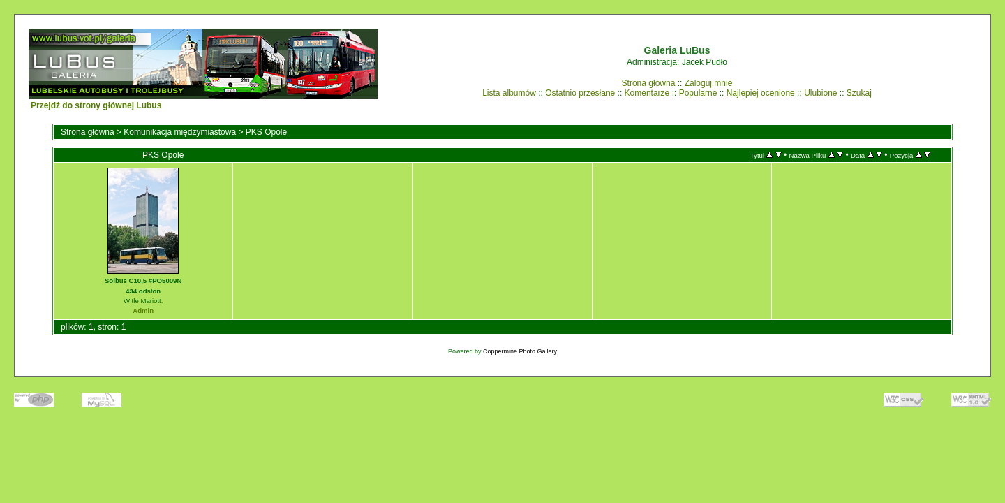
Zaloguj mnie (709, 83)
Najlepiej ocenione (761, 93)
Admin (143, 310)
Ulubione (820, 93)
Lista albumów (509, 93)
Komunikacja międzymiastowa (180, 132)
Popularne (698, 93)
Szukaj (859, 93)
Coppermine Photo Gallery (520, 351)
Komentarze (647, 93)
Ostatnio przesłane (580, 93)
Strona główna (649, 83)
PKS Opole (266, 132)
